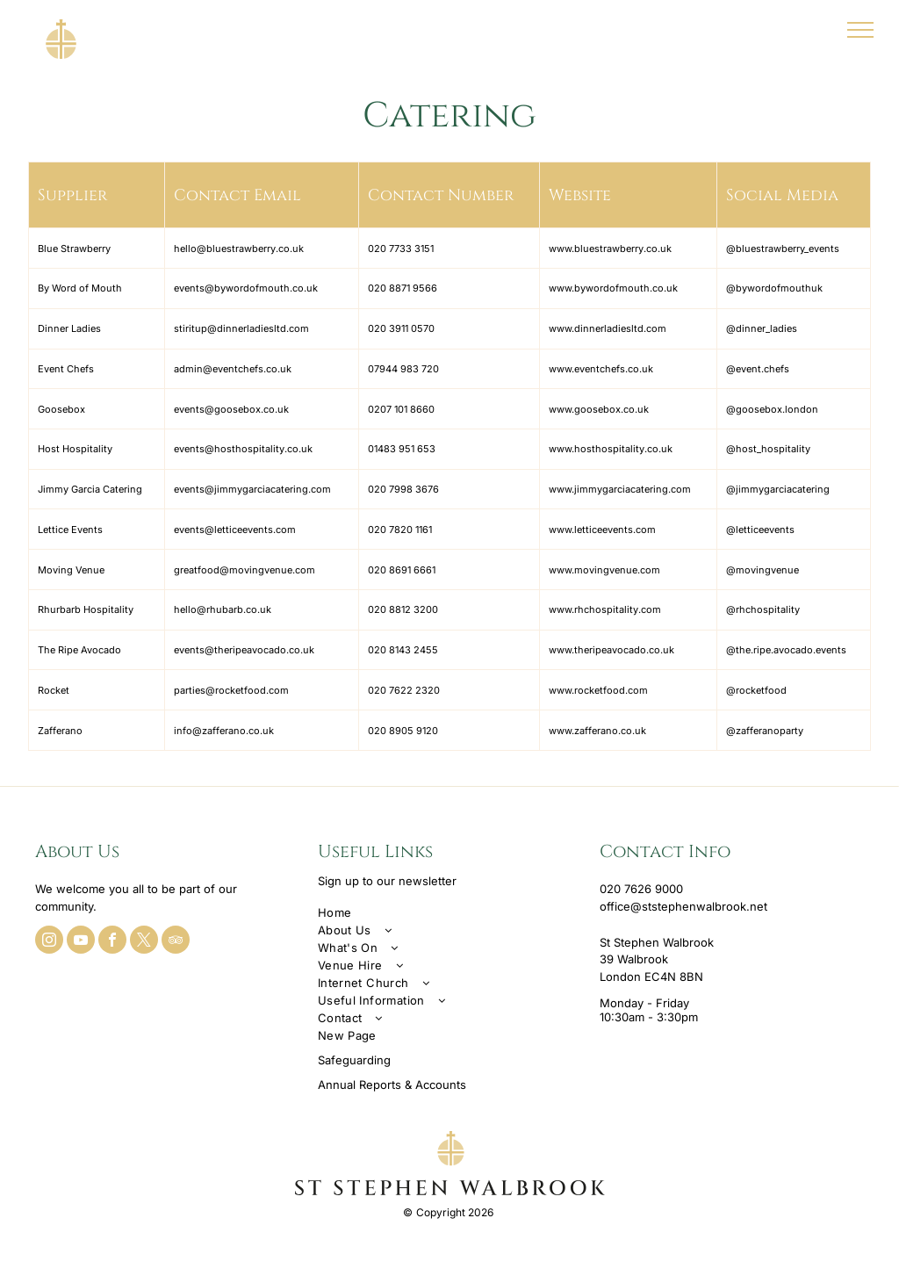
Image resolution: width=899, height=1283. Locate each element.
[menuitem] (450, 912)
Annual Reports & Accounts (392, 1085)
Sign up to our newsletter (387, 881)
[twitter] (144, 942)
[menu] (860, 30)
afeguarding (358, 1060)
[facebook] (112, 942)
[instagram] (49, 942)
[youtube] (81, 942)
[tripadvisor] (176, 942)
